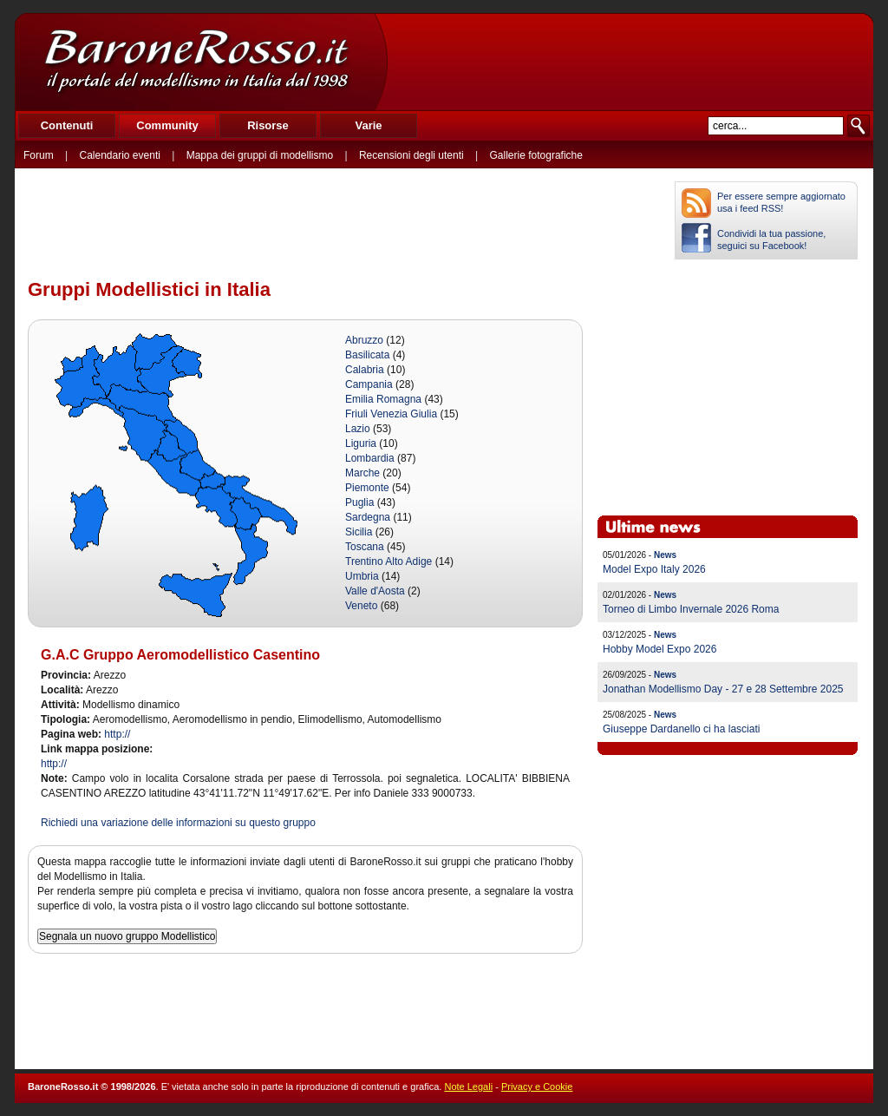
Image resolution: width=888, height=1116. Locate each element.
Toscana (364, 547)
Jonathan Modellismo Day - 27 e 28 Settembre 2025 (723, 689)
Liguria (360, 443)
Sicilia (358, 532)
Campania (369, 384)
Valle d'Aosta (375, 591)
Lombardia (370, 458)
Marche (362, 473)
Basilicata (367, 355)
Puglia (359, 502)
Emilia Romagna (383, 399)
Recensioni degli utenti (411, 155)
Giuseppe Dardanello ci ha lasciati (681, 729)
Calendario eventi (119, 155)
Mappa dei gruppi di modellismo (259, 155)
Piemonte (367, 488)
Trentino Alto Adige (388, 561)
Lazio (357, 429)
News (665, 555)
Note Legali (468, 1086)
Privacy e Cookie (537, 1086)
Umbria (362, 576)
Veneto (361, 606)
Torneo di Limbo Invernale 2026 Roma (691, 609)
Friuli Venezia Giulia (391, 414)
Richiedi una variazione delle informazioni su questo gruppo (178, 823)
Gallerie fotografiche (536, 155)
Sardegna (367, 517)
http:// (117, 734)
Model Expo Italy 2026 (654, 569)
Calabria (364, 370)
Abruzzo (364, 340)
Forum (38, 155)
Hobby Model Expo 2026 (659, 649)
